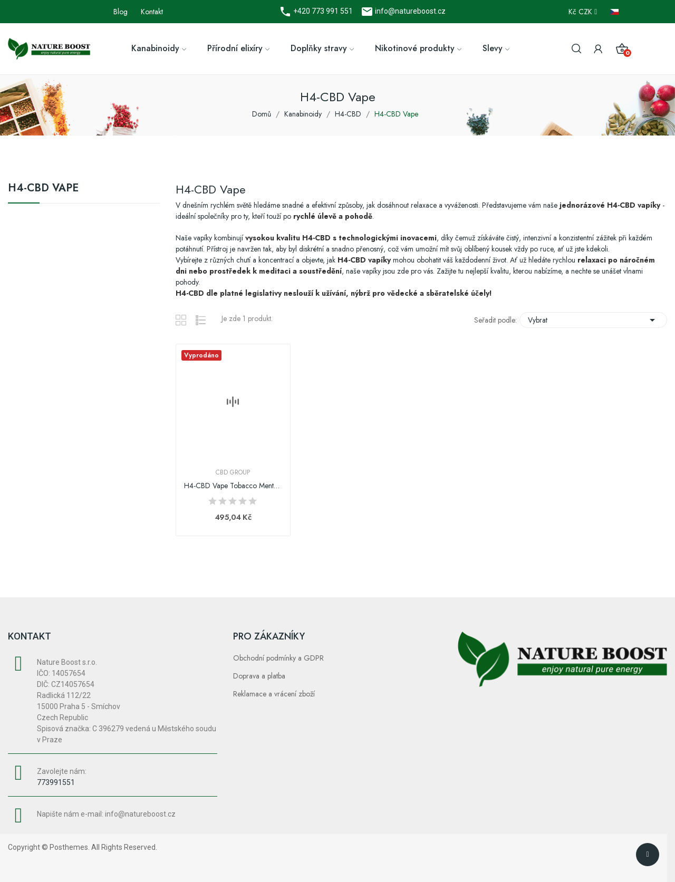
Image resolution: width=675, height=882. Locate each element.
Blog (120, 11)
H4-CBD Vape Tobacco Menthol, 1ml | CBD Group (233, 486)
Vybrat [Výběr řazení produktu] (593, 320)
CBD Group (233, 472)
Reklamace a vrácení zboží (274, 694)
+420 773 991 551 (322, 11)
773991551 (56, 782)
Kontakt (152, 11)
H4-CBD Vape (43, 189)
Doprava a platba (259, 676)
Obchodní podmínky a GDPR (278, 658)
